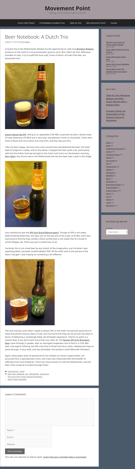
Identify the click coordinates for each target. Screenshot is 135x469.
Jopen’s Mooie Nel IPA (15, 134)
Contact (113, 23)
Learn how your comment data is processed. (64, 457)
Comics (108, 152)
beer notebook (18, 374)
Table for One (75, 23)
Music (108, 179)
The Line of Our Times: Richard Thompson (25, 377)
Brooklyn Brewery (85, 48)
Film (107, 163)
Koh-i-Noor (10, 156)
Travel (21, 371)
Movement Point (67, 8)
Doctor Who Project (26, 23)
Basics (108, 143)
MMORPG (109, 175)
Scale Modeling (111, 187)
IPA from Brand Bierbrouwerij (44, 232)
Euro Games (110, 161)
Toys (107, 197)
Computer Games (112, 155)
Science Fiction (111, 191)
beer (9, 374)
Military (109, 169)
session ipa (44, 374)
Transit (108, 199)
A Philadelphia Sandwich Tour (52, 23)
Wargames (110, 205)
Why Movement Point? (96, 23)
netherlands (34, 374)
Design (108, 157)
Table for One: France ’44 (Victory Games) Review (115, 43)
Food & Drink (13, 371)
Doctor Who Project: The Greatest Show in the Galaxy (116, 70)
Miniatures (110, 173)
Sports (108, 193)
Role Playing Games (113, 185)
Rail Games (110, 181)
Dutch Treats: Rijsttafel (17, 379)
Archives (109, 228)
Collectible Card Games (114, 149)
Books (108, 146)
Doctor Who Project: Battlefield (117, 64)
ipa (26, 374)
